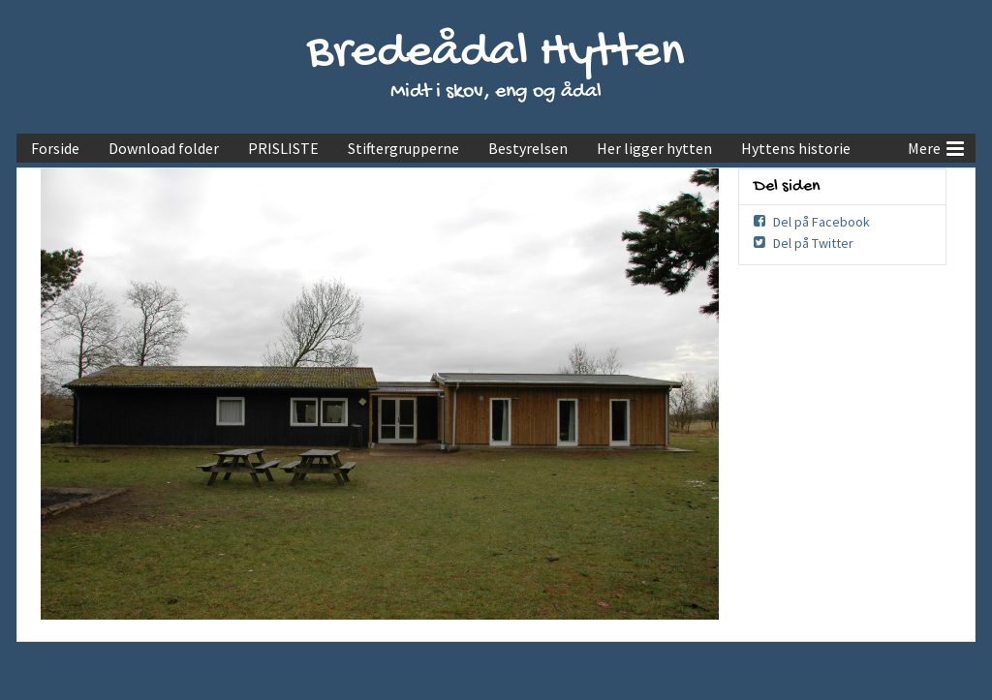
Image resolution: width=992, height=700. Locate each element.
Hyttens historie (796, 148)
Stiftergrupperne (403, 148)
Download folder (163, 148)
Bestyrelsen (528, 148)
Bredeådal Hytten (496, 53)
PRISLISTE (283, 148)
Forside (55, 148)
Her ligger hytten (654, 148)
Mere (936, 146)
